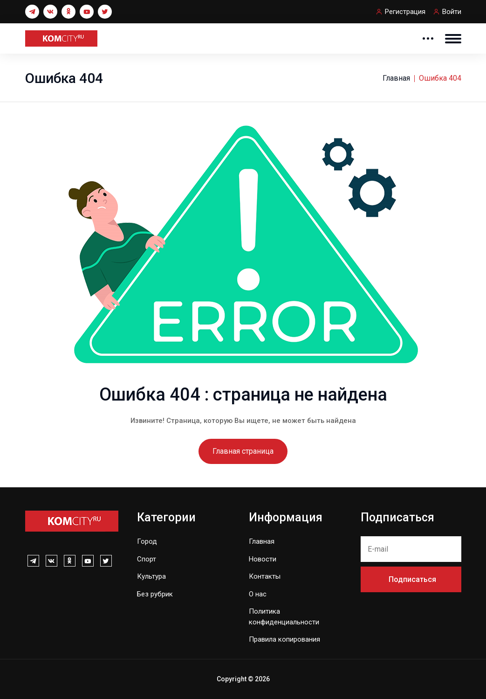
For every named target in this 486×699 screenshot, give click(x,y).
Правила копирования (284, 639)
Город (147, 541)
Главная (396, 78)
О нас (258, 594)
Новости (262, 559)
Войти (451, 11)
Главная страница (243, 451)
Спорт (146, 559)
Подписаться (412, 579)
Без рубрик (155, 594)
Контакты (265, 576)
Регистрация (405, 11)
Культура (151, 576)
